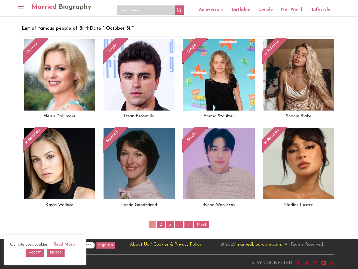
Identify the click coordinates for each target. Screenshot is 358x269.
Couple (265, 9)
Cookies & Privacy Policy (177, 244)
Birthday (241, 9)
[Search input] (147, 10)
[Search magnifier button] (179, 10)
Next (202, 224)
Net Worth (292, 9)
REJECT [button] (55, 252)
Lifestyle (321, 9)
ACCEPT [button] (35, 252)
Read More (64, 245)
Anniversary (211, 9)
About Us (139, 244)
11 (188, 224)
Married (61, 7)
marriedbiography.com (258, 244)
